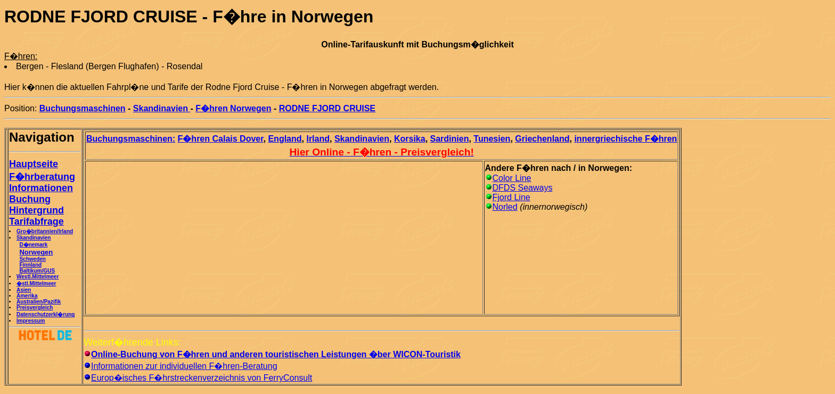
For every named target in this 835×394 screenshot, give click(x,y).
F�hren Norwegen (233, 108)
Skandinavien (162, 108)
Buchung (30, 199)
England (284, 138)
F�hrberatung (42, 176)
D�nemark (33, 245)
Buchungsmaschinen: (130, 138)
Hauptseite (33, 164)
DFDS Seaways (523, 187)
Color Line (512, 178)
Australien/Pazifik (39, 302)
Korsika (409, 138)
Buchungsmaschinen (82, 108)
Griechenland (542, 138)
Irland (318, 138)
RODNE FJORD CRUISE (327, 108)
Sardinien (449, 138)
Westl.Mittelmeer (38, 277)
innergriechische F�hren (625, 138)
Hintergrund (36, 210)
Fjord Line (511, 197)
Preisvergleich (35, 307)
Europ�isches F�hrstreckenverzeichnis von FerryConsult (201, 377)
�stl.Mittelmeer (36, 283)
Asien (24, 290)
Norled (505, 206)
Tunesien (491, 138)
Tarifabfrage (36, 221)
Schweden (32, 259)
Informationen (41, 188)
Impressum (31, 321)
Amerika (27, 296)
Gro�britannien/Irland (45, 231)
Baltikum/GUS (37, 271)
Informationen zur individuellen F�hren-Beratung (184, 366)
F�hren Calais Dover (221, 138)
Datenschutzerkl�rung (46, 314)
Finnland (30, 265)
